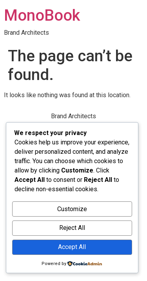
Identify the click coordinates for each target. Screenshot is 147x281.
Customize (72, 209)
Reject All (72, 227)
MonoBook (42, 15)
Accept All (72, 247)
